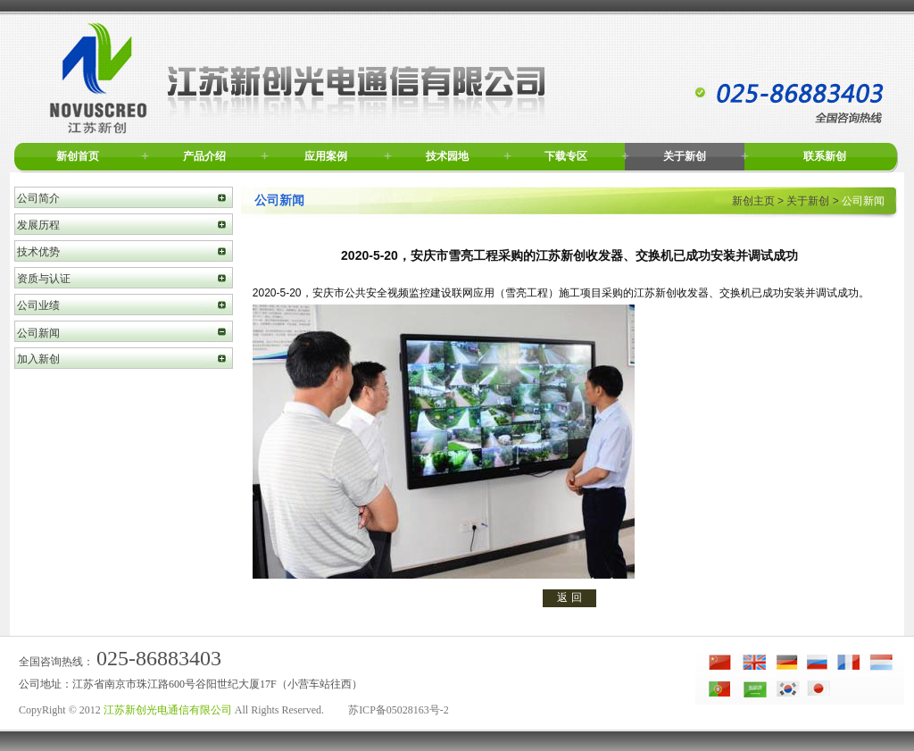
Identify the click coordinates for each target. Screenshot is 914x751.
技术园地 (447, 156)
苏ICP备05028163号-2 (398, 710)
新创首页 (77, 156)
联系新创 (824, 156)
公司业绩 (38, 305)
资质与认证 (44, 278)
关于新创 (684, 156)
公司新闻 (38, 333)
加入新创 (38, 359)
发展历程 (38, 225)
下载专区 (565, 156)
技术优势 (38, 252)
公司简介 (38, 198)
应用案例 (325, 156)
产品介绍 (204, 156)
